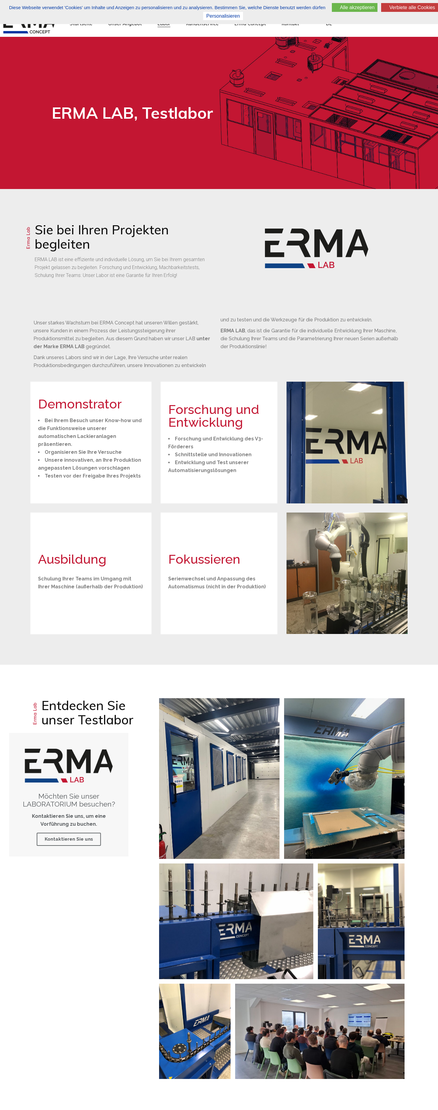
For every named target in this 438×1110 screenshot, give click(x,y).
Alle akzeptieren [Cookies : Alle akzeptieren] (354, 7)
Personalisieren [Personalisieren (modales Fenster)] (223, 16)
